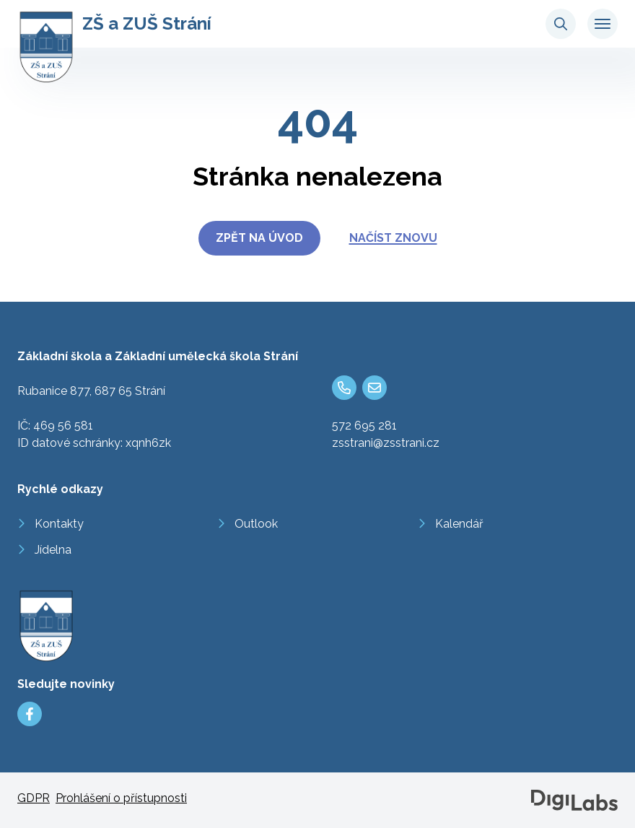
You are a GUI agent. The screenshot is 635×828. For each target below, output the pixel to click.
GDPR (33, 798)
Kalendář (459, 524)
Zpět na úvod (259, 238)
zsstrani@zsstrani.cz (385, 443)
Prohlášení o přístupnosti (121, 798)
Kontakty (59, 524)
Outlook (256, 524)
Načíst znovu (393, 238)
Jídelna (53, 550)
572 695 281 (364, 425)
